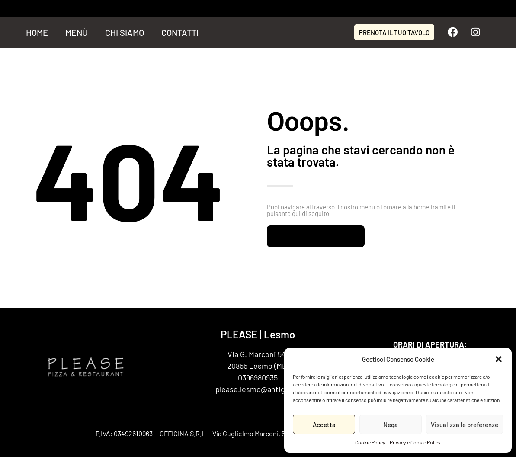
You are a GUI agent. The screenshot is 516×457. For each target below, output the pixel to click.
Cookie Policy (370, 442)
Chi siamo (124, 32)
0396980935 (258, 377)
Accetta (324, 424)
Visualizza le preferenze (464, 424)
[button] (498, 359)
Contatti (180, 32)
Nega (390, 424)
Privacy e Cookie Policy (415, 442)
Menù (76, 32)
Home (37, 32)
